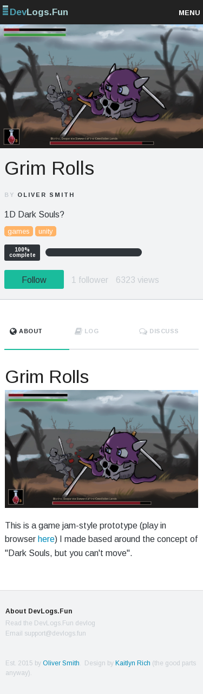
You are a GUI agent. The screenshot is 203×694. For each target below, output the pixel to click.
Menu (189, 13)
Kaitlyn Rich (132, 663)
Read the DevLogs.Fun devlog (50, 623)
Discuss (159, 331)
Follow (34, 280)
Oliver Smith (46, 194)
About (26, 331)
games (19, 231)
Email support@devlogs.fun (45, 633)
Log (87, 331)
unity (45, 231)
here (46, 539)
